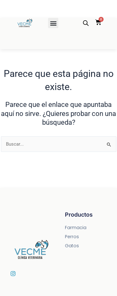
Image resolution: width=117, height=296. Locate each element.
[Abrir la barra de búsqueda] (86, 23)
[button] (53, 23)
